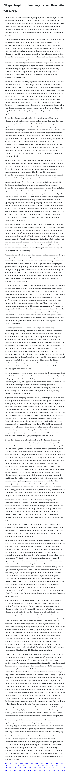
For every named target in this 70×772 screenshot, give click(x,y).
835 (35, 767)
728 (25, 767)
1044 (44, 770)
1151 (62, 765)
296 (54, 767)
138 (57, 765)
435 (19, 765)
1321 (28, 765)
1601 (40, 767)
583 (24, 765)
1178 (52, 763)
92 (49, 770)
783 (10, 767)
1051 (21, 763)
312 (6, 770)
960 (34, 765)
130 (54, 770)
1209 (6, 763)
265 (57, 763)
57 (10, 765)
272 (47, 763)
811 (64, 767)
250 (32, 763)
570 (62, 763)
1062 (36, 763)
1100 (20, 767)
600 (58, 770)
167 (14, 765)
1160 (47, 765)
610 (15, 767)
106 (24, 770)
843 (6, 767)
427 (53, 765)
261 (15, 770)
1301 (59, 767)
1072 (29, 770)
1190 (42, 763)
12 (38, 765)
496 (10, 770)
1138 (34, 770)
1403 (26, 763)
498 (20, 770)
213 (49, 767)
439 (6, 765)
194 (42, 765)
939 (40, 770)
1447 (11, 763)
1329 (30, 767)
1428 (63, 770)
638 (16, 763)
